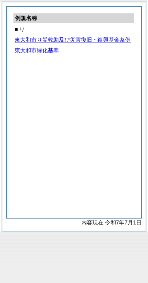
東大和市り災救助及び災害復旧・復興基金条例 (73, 40)
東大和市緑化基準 (37, 50)
